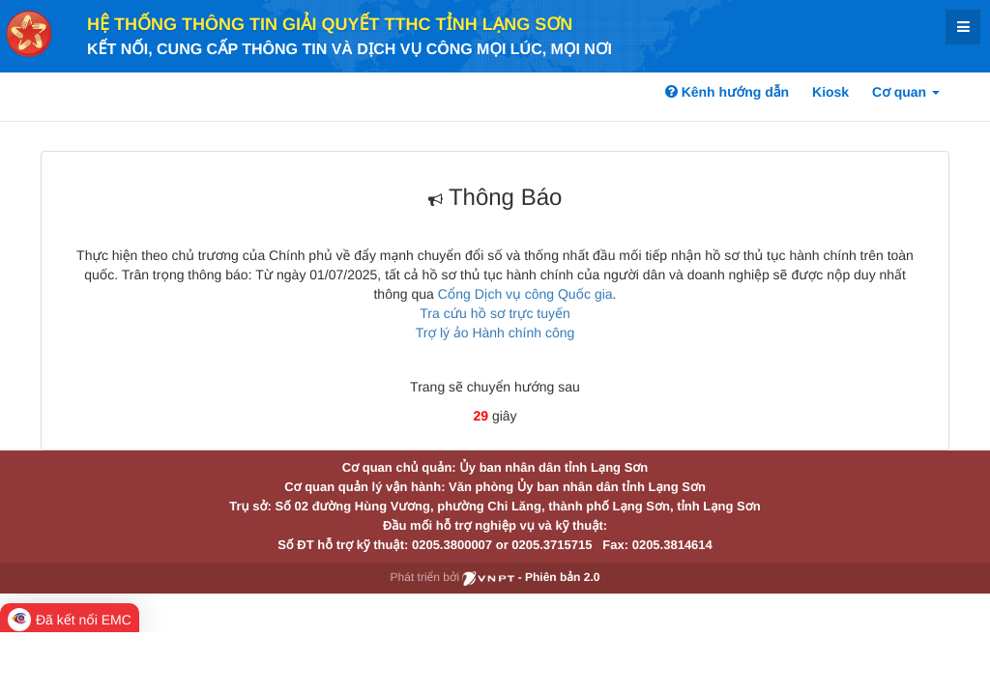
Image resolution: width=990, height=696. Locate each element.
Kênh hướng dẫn (727, 92)
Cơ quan (906, 92)
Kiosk (830, 92)
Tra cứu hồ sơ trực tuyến (494, 313)
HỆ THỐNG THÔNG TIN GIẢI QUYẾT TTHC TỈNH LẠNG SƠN (329, 24)
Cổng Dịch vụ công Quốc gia (525, 294)
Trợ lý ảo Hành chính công (495, 332)
